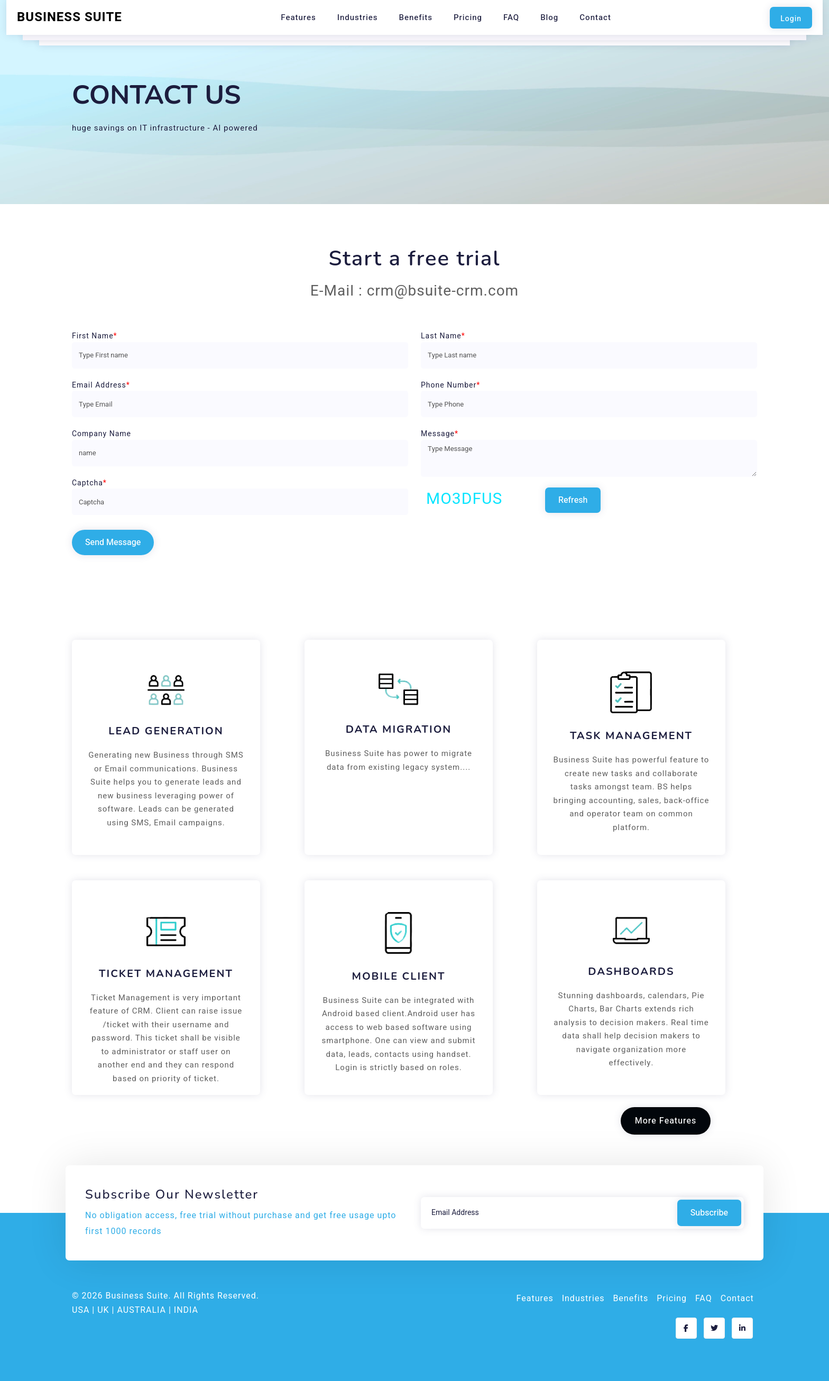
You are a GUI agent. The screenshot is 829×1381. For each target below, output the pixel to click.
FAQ (511, 17)
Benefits (415, 17)
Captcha (89, 483)
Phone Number (450, 385)
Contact (595, 17)
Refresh (572, 500)
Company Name (101, 433)
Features (298, 17)
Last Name (443, 336)
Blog (549, 17)
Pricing (468, 17)
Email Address (101, 385)
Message (439, 433)
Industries (357, 17)
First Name (94, 336)
